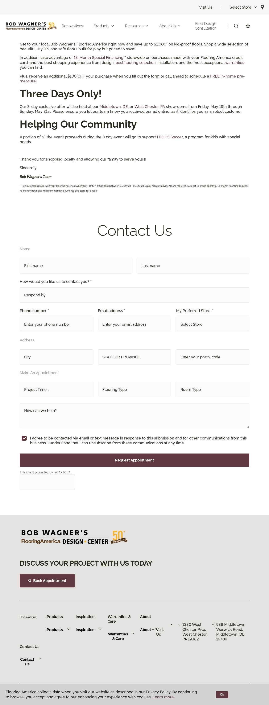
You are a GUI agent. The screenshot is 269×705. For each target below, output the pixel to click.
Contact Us (30, 661)
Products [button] (104, 26)
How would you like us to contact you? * (56, 281)
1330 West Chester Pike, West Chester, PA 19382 (194, 631)
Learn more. (164, 697)
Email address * (111, 310)
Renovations (72, 26)
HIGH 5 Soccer (170, 137)
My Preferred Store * (194, 310)
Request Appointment (134, 460)
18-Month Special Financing (98, 57)
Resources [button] (137, 26)
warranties (234, 62)
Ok (222, 694)
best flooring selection (136, 62)
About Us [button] (170, 26)
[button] (243, 7)
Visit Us (205, 7)
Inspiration (89, 629)
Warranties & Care (121, 636)
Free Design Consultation (205, 25)
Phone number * (34, 310)
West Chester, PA (149, 106)
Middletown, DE (114, 106)
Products (58, 629)
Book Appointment (47, 580)
